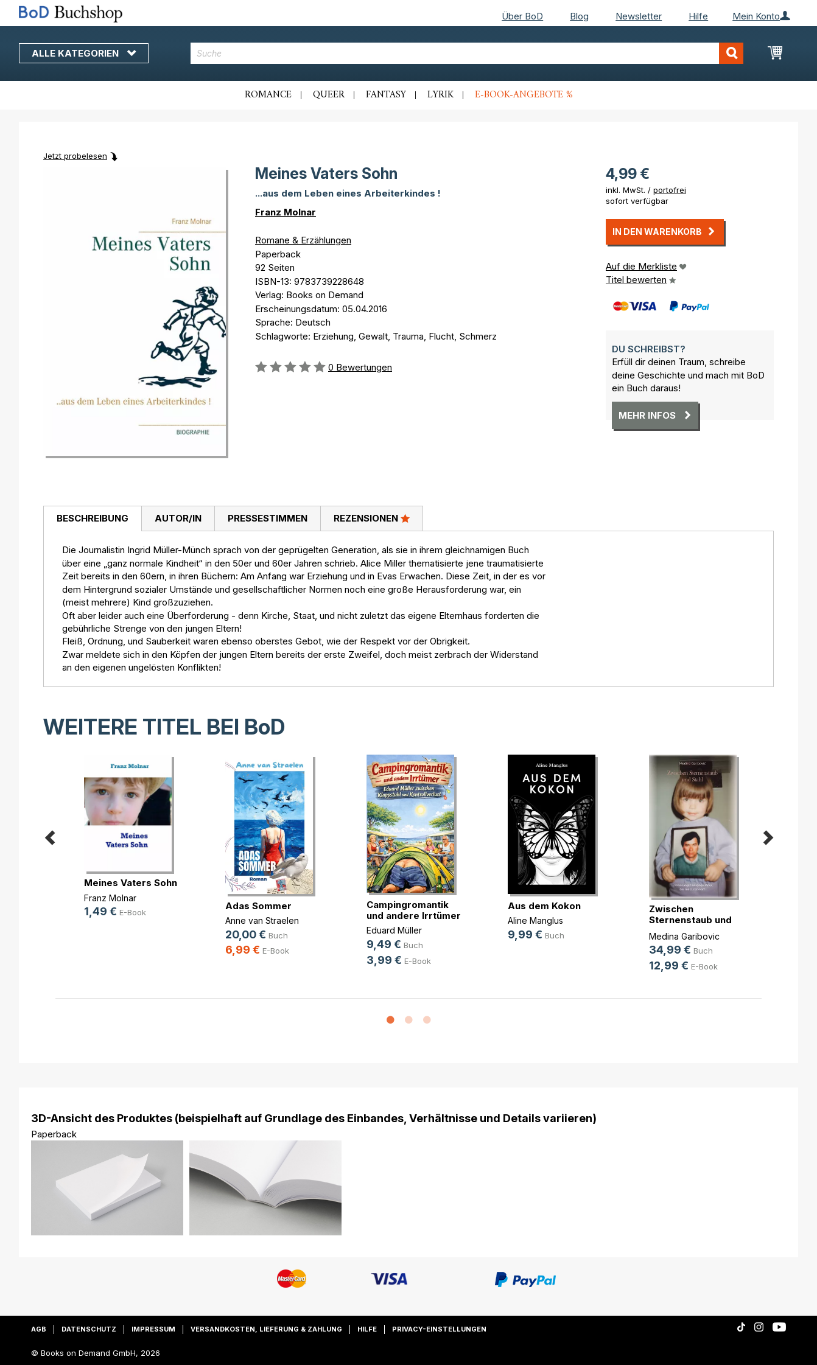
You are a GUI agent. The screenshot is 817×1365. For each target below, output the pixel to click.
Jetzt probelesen (75, 156)
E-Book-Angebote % (524, 94)
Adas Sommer (258, 906)
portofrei (669, 190)
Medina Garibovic (684, 936)
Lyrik (440, 94)
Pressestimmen (267, 518)
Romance (268, 94)
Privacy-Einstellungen (439, 1329)
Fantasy (386, 94)
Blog (579, 16)
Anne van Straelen (262, 920)
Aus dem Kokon (544, 906)
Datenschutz (88, 1329)
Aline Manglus (535, 920)
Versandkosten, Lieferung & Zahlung (266, 1329)
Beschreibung (92, 518)
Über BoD (522, 16)
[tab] (92, 519)
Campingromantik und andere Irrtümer (413, 910)
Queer (329, 94)
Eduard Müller (394, 930)
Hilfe (698, 16)
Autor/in (178, 518)
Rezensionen (372, 518)
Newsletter (638, 16)
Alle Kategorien (84, 53)
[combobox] (467, 53)
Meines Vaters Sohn (130, 882)
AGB (38, 1329)
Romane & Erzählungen (303, 240)
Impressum (153, 1329)
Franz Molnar (285, 212)
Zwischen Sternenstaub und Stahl (690, 920)
